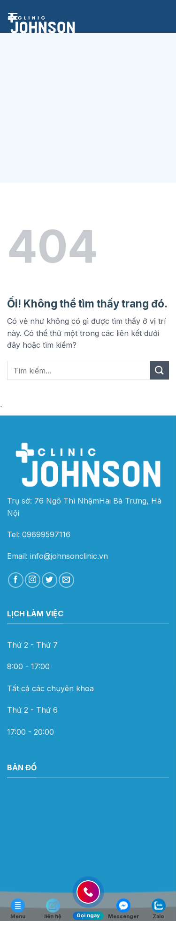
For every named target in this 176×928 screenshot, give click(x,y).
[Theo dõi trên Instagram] (32, 580)
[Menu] (12, 16)
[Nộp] (159, 370)
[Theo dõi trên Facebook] (15, 580)
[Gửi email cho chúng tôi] (66, 580)
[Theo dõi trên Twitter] (49, 580)
